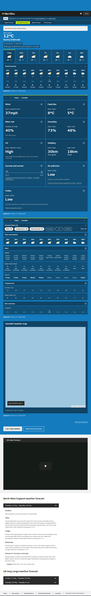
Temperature (20, 229)
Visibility (68, 229)
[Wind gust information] (41, 104)
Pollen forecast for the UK (13, 208)
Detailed (23, 23)
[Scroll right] (85, 66)
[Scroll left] (81, 66)
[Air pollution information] (84, 166)
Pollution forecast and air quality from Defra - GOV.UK (65, 183)
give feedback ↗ (41, 18)
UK (48, 23)
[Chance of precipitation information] (41, 122)
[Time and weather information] (85, 235)
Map (36, 23)
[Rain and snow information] (85, 304)
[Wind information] (85, 248)
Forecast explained (81, 422)
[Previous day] (6, 97)
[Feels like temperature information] (84, 104)
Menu (86, 13)
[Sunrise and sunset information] (41, 166)
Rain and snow (36, 229)
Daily (9, 23)
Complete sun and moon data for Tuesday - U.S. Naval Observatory (22, 178)
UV (59, 229)
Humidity (50, 229)
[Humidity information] (84, 122)
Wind (8, 229)
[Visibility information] (84, 143)
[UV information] (41, 143)
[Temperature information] (85, 283)
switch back (52, 18)
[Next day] (10, 97)
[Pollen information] (84, 191)
